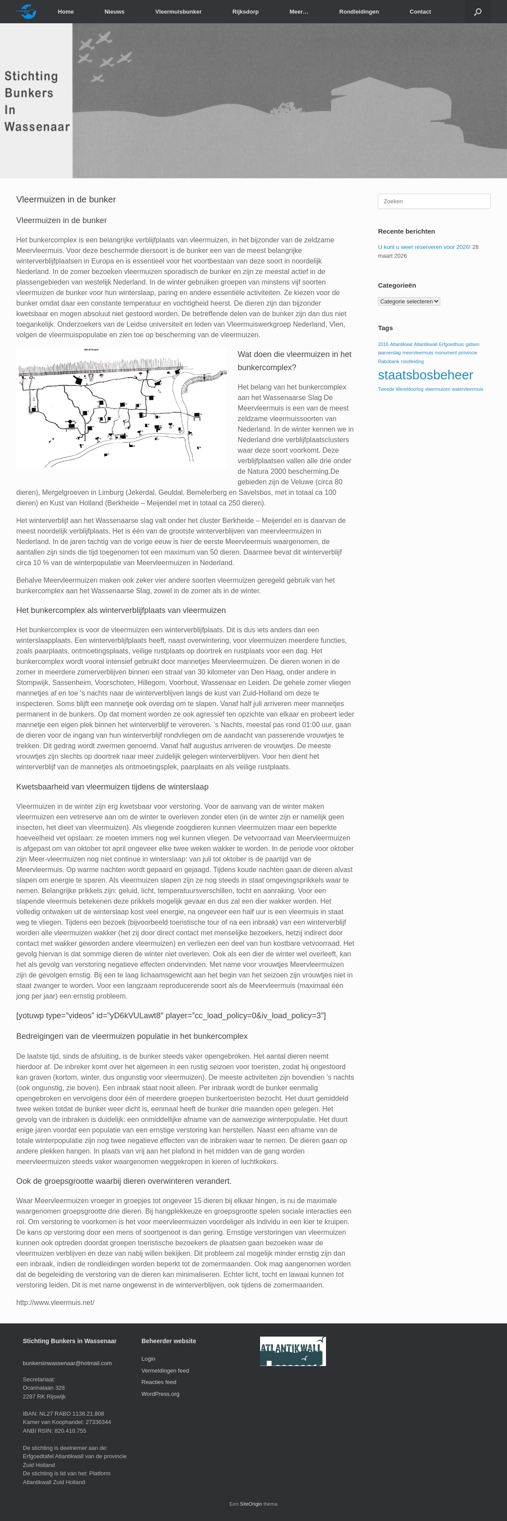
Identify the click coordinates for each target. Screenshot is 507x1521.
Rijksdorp (245, 11)
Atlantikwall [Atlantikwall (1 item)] (425, 344)
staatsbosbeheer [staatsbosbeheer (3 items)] (425, 375)
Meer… (299, 11)
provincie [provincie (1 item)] (468, 352)
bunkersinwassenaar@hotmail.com (67, 1363)
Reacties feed (159, 1382)
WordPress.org (160, 1394)
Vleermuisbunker (178, 11)
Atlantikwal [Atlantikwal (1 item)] (401, 344)
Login (148, 1358)
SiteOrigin (251, 1504)
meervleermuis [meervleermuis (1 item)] (417, 352)
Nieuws (115, 11)
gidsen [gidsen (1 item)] (472, 344)
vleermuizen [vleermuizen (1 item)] (437, 389)
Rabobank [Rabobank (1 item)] (388, 361)
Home (66, 11)
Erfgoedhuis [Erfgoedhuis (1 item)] (451, 344)
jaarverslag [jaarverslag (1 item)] (389, 352)
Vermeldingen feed (165, 1370)
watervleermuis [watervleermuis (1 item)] (468, 389)
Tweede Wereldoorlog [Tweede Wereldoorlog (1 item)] (400, 389)
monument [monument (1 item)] (446, 352)
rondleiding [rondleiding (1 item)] (412, 361)
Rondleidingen (359, 11)
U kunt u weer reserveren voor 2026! (424, 247)
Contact (420, 11)
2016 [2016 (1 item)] (383, 344)
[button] (478, 11)
